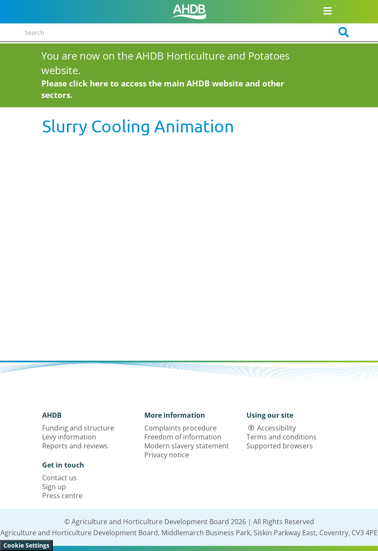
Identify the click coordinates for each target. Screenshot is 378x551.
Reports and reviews (75, 446)
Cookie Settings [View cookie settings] (26, 545)
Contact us (59, 477)
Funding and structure (78, 428)
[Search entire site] (171, 32)
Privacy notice (166, 454)
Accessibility (276, 428)
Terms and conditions (281, 437)
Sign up (54, 486)
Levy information (69, 437)
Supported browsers (279, 446)
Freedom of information (182, 437)
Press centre (62, 495)
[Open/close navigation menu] (328, 10)
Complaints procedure (180, 428)
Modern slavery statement (186, 446)
